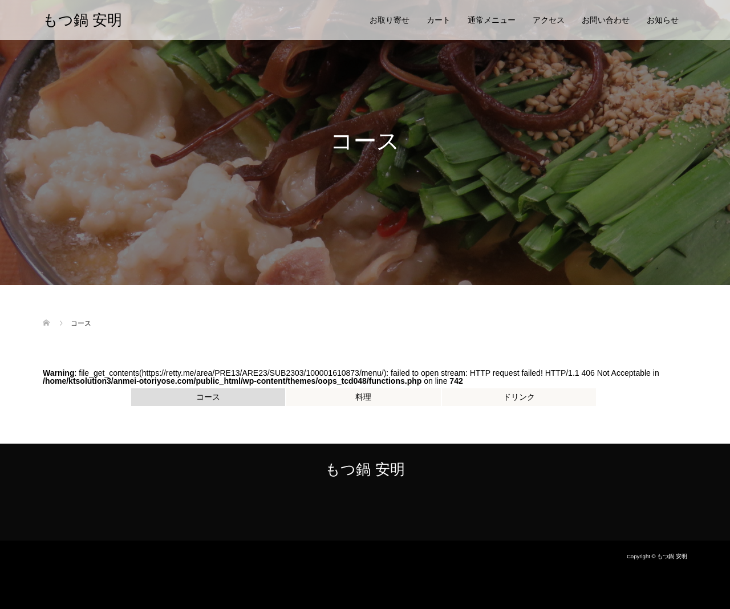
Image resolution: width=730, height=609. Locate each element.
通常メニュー (492, 20)
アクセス (549, 20)
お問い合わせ (606, 20)
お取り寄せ (389, 20)
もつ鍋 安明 (82, 20)
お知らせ (663, 20)
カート (439, 20)
